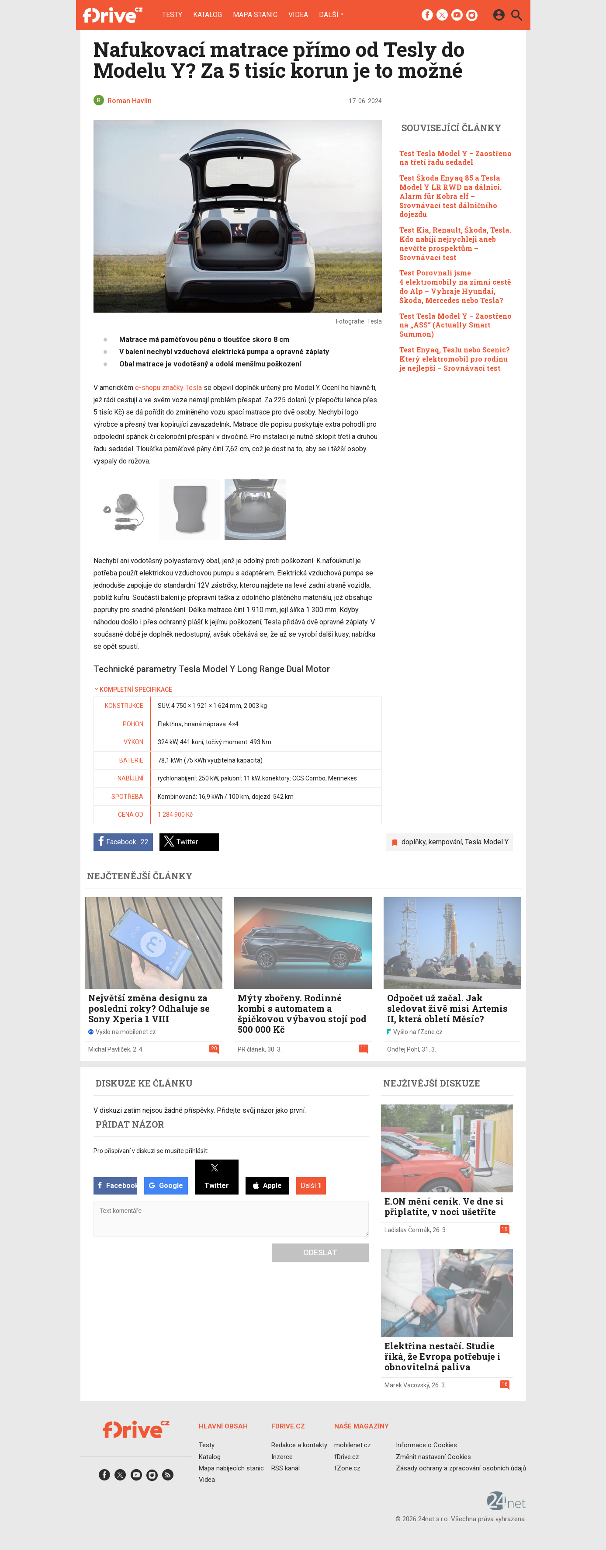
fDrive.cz (346, 1456)
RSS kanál (285, 1468)
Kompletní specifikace (132, 689)
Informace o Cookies (426, 1445)
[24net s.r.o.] (506, 1507)
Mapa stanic (255, 14)
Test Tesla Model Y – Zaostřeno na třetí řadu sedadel (455, 158)
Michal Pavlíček (109, 1049)
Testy (172, 14)
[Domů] (112, 15)
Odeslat (320, 1252)
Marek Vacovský (406, 1385)
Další (329, 14)
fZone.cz (347, 1468)
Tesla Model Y (487, 842)
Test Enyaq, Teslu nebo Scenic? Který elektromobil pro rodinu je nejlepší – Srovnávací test (454, 359)
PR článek (251, 1049)
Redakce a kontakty (299, 1445)
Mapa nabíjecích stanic (231, 1468)
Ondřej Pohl (403, 1049)
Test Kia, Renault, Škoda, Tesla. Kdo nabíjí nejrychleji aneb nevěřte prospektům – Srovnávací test (455, 243)
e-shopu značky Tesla (168, 387)
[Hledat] (516, 16)
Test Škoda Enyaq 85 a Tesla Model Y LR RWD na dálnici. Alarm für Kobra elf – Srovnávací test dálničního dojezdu (450, 196)
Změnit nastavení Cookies (433, 1456)
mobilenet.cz (352, 1445)
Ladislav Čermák (407, 1229)
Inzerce (281, 1456)
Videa (298, 14)
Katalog (207, 14)
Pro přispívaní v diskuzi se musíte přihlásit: (150, 1150)
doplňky (414, 842)
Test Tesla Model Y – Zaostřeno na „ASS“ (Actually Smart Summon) (455, 325)
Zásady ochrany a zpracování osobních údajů (461, 1468)
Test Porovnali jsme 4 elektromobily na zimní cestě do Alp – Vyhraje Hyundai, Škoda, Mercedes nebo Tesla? (455, 286)
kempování (445, 842)
